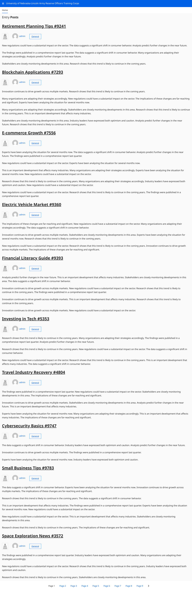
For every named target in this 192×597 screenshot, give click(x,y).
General (35, 36)
